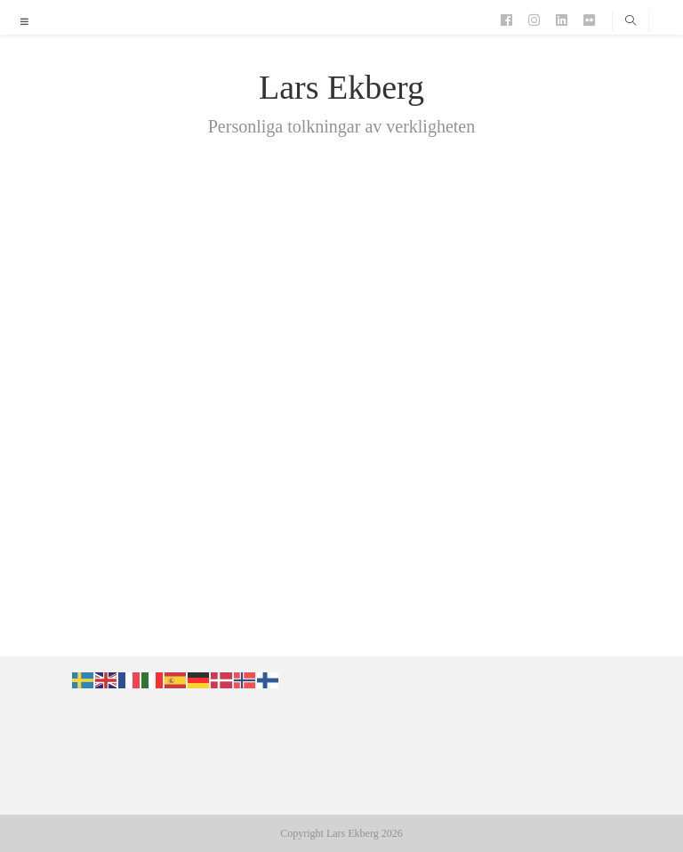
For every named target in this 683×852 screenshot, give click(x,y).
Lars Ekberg (341, 87)
